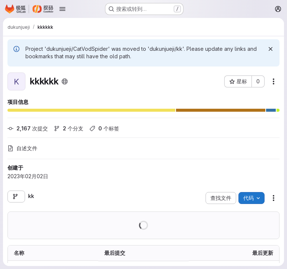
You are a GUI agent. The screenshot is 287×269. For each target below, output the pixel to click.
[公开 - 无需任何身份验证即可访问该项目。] (65, 81)
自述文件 (22, 148)
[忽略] (270, 48)
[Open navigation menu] (62, 9)
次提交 (27, 128)
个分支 (68, 128)
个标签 (104, 128)
